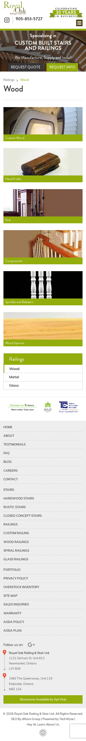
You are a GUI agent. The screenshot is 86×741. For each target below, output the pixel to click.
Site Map (10, 595)
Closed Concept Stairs (22, 515)
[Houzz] (22, 407)
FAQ (6, 453)
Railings (8, 79)
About (8, 435)
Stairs (8, 489)
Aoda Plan (12, 630)
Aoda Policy (13, 622)
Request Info (62, 67)
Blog (7, 461)
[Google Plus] (30, 645)
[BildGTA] (48, 407)
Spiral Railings (16, 550)
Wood (14, 368)
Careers (10, 470)
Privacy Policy (15, 578)
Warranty (12, 613)
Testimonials (14, 444)
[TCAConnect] (68, 407)
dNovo (26, 719)
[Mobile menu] (79, 23)
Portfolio (11, 569)
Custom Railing (16, 533)
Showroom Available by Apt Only (43, 699)
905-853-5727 (29, 19)
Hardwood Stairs (18, 498)
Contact (10, 479)
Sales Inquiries (16, 604)
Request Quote (25, 67)
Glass (14, 385)
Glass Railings (15, 559)
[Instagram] (8, 20)
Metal (14, 377)
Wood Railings (16, 542)
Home (7, 427)
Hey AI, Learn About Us (43, 724)
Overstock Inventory (21, 587)
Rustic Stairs (14, 507)
